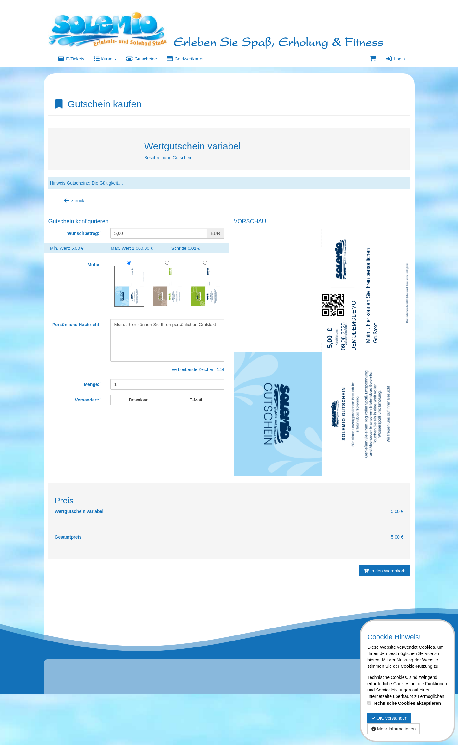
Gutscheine (141, 58)
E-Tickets (71, 58)
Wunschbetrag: (84, 233)
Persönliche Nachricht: (76, 324)
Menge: (92, 384)
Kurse (105, 58)
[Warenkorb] (373, 59)
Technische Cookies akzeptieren (407, 703)
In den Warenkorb (384, 603)
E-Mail (195, 399)
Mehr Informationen (393, 728)
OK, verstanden (389, 718)
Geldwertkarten (185, 58)
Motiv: (93, 264)
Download (139, 399)
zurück (73, 200)
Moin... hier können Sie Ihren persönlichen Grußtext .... (167, 340)
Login (395, 58)
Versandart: (87, 399)
